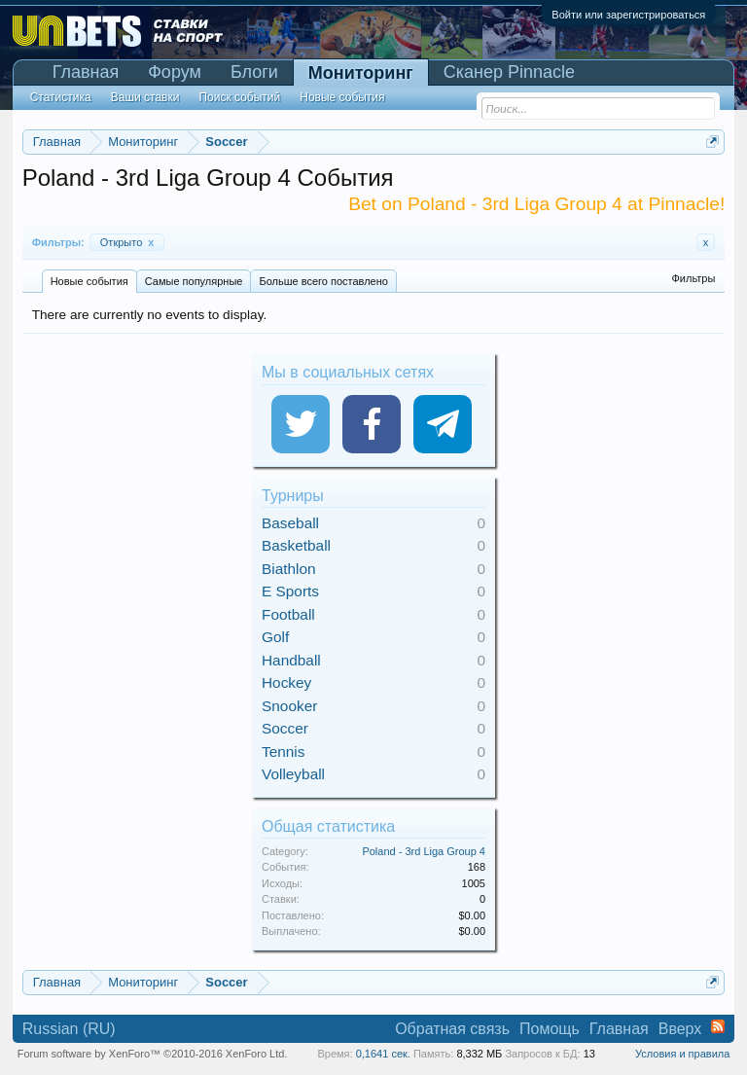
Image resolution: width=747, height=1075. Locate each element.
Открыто (127, 242)
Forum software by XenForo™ (153, 1053)
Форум (174, 72)
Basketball (296, 545)
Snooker (289, 706)
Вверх (680, 1029)
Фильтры (693, 278)
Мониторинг (360, 73)
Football (288, 614)
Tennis (283, 751)
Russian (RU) (69, 1029)
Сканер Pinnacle (509, 72)
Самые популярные (194, 281)
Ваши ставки (145, 97)
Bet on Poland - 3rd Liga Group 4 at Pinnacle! (536, 204)
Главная (86, 72)
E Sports (290, 591)
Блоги (254, 72)
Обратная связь (452, 1029)
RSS (718, 1026)
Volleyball (293, 774)
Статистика (60, 97)
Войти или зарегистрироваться (628, 14)
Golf (275, 636)
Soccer (285, 728)
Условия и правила (682, 1053)
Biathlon (289, 568)
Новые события (89, 281)
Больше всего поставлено (323, 281)
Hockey (286, 682)
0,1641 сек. (383, 1053)
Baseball (290, 523)
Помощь (549, 1029)
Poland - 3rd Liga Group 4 (423, 851)
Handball (291, 660)
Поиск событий (239, 97)
